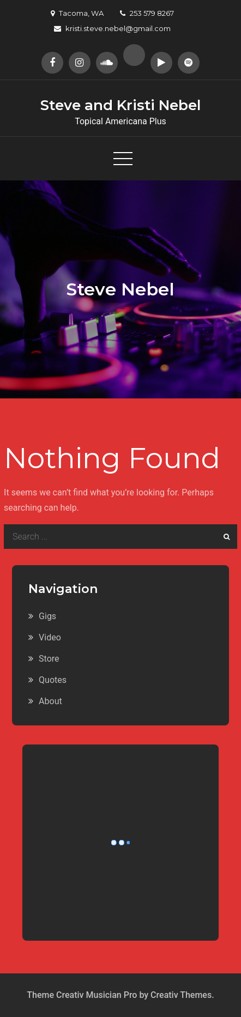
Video (50, 637)
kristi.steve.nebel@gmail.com (112, 28)
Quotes (53, 680)
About (50, 701)
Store (49, 658)
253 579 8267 (147, 13)
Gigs (47, 616)
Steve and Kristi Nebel (120, 105)
